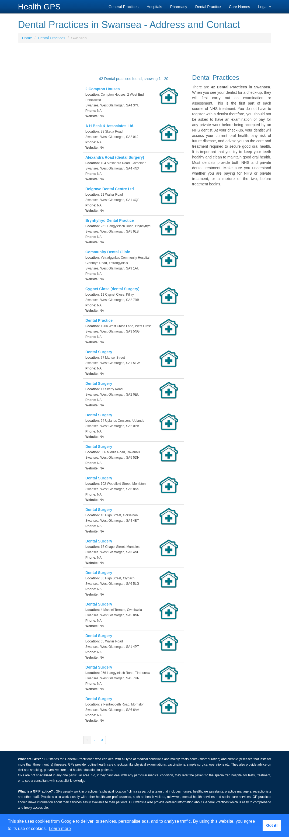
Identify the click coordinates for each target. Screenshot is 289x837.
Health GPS (39, 6)
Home (27, 38)
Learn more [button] (60, 828)
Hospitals (154, 7)
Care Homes (239, 7)
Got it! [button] (271, 825)
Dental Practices (51, 38)
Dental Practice (208, 7)
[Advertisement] (144, 60)
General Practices (123, 7)
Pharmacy (178, 7)
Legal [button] (264, 7)
